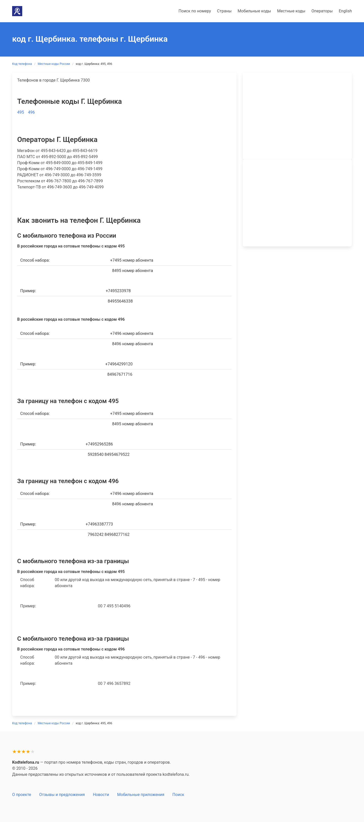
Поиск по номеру (194, 11)
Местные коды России (54, 64)
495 (20, 112)
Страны (224, 11)
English (345, 11)
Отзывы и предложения (62, 794)
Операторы (322, 11)
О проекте (21, 794)
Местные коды (291, 11)
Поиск (178, 794)
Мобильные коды (254, 11)
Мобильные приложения (141, 794)
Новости (101, 794)
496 (31, 112)
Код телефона (22, 64)
